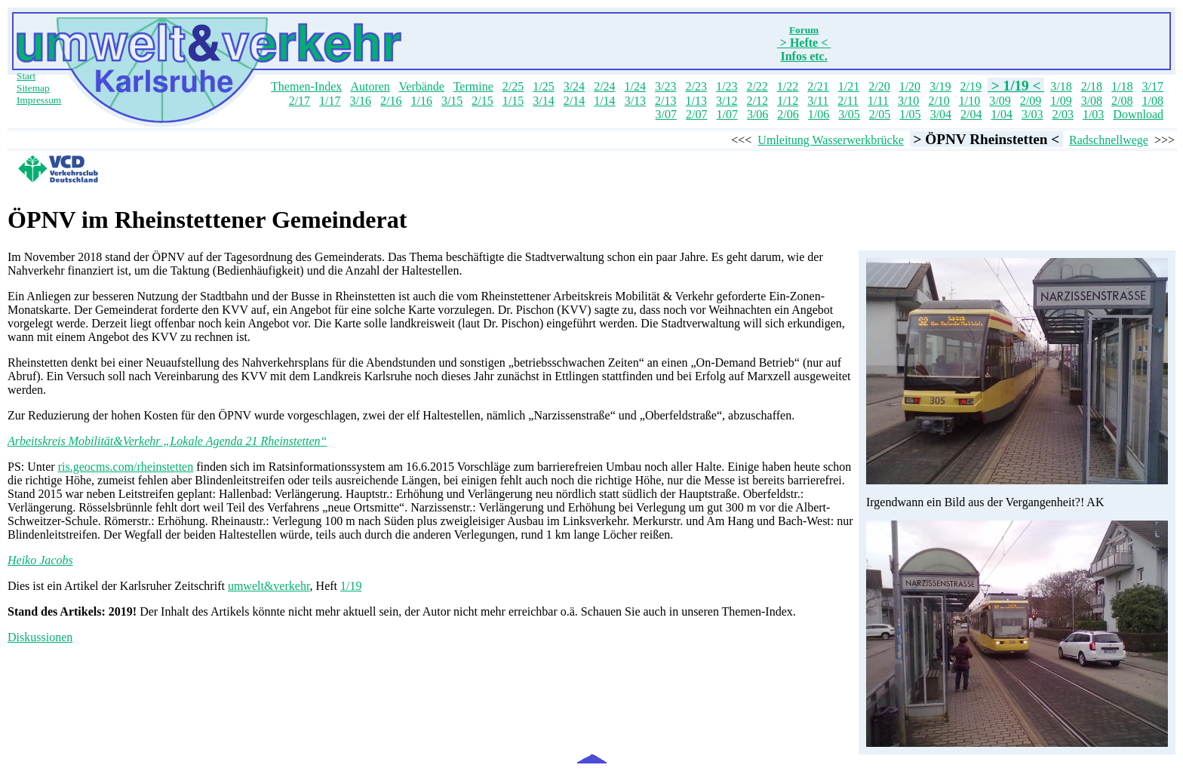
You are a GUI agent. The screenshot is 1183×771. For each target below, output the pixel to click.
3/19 (940, 86)
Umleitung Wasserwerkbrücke (830, 140)
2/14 (574, 100)
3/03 (1032, 114)
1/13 (696, 100)
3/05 (848, 114)
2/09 (1030, 100)
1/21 (848, 86)
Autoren (369, 86)
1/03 (1093, 114)
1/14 (604, 100)
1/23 (726, 86)
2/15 (482, 100)
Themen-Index (306, 86)
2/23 (695, 86)
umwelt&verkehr (269, 585)
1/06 (818, 114)
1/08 (1152, 100)
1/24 (635, 86)
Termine (473, 86)
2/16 (390, 100)
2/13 (665, 100)
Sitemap (33, 88)
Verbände (421, 86)
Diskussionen (40, 637)
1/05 (909, 114)
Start (26, 75)
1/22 (787, 86)
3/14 (543, 100)
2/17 (299, 100)
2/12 (756, 100)
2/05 (879, 114)
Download (1138, 114)
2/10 (938, 100)
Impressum (39, 100)
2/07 (696, 114)
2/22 (756, 86)
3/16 (360, 100)
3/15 (451, 100)
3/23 (665, 86)
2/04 (971, 114)
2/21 (817, 86)
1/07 (726, 114)
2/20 (879, 86)
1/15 (513, 100)
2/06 (787, 114)
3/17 (1152, 86)
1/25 (543, 86)
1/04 (1001, 114)
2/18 (1091, 86)
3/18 (1060, 86)
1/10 (969, 100)
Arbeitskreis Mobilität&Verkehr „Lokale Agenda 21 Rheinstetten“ (167, 441)
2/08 (1121, 100)
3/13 (635, 100)
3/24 (574, 86)
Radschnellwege (1108, 140)
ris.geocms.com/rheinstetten (126, 466)
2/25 (513, 86)
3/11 (817, 100)
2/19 (971, 86)
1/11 (878, 100)
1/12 (787, 100)
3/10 (908, 100)
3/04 (940, 114)
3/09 (999, 100)
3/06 (757, 114)
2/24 (604, 86)
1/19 (350, 585)
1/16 (421, 100)
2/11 (848, 100)
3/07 (666, 114)
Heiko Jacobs (40, 560)
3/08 (1091, 100)
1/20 (909, 86)
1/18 (1121, 86)
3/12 (726, 100)
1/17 (329, 100)
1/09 (1060, 100)
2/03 (1062, 114)
